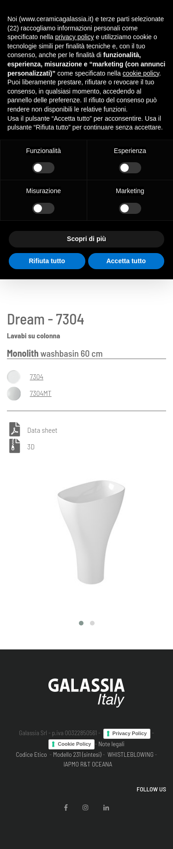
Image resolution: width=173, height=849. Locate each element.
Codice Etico (31, 754)
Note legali (111, 744)
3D (31, 446)
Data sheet (42, 429)
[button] (81, 623)
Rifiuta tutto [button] (47, 261)
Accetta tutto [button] (126, 261)
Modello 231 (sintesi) (77, 754)
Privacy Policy (130, 733)
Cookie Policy (74, 744)
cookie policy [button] (141, 73)
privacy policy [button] (74, 37)
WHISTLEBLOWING (130, 754)
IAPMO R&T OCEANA (87, 764)
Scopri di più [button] (86, 238)
